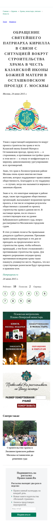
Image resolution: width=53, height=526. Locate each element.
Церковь (14, 11)
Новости (6, 14)
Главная (5, 11)
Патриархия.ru (10, 274)
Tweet (5, 22)
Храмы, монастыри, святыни (30, 11)
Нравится (12, 22)
